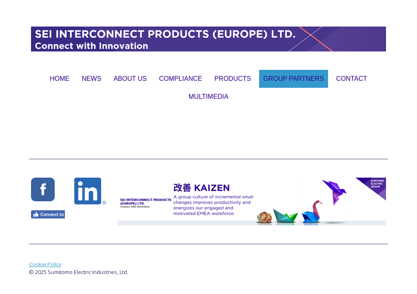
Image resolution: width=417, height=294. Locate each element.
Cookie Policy (45, 264)
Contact (351, 78)
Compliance (180, 78)
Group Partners (293, 78)
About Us (130, 78)
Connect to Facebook (59, 214)
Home (59, 78)
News (91, 78)
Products (232, 78)
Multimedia (208, 96)
